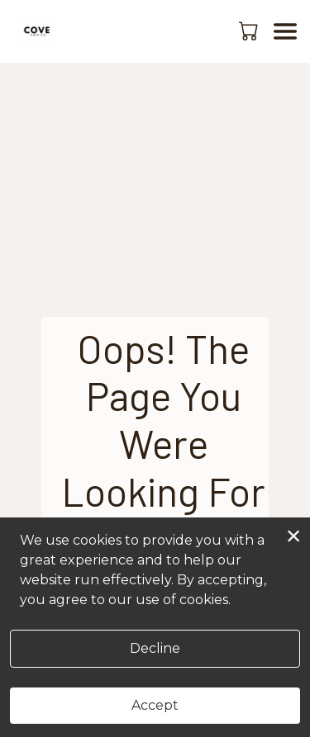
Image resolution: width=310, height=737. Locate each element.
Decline (155, 648)
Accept (155, 705)
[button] (250, 31)
